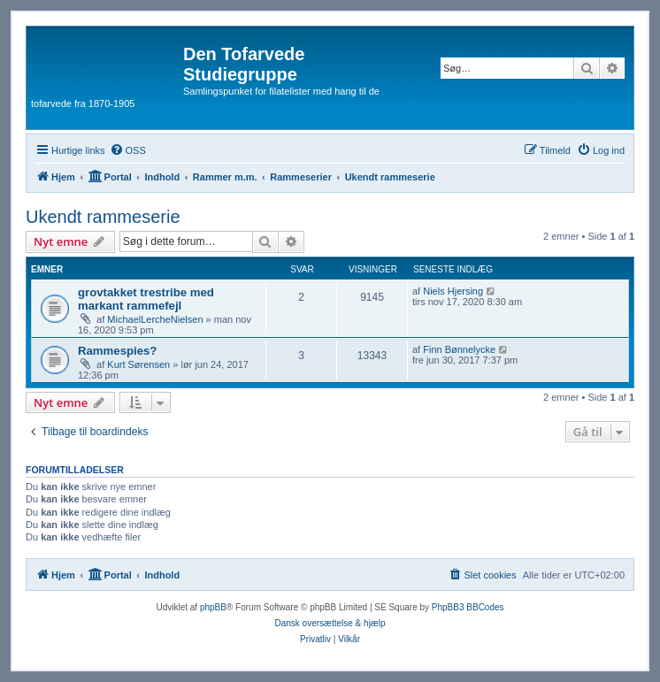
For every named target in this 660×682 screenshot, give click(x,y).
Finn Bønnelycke (459, 349)
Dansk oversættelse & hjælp (329, 623)
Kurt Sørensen (138, 364)
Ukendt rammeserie (103, 216)
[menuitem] (128, 150)
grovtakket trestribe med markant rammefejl (146, 299)
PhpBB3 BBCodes (468, 607)
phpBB (213, 607)
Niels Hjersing (453, 291)
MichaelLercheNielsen (155, 319)
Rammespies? (117, 350)
